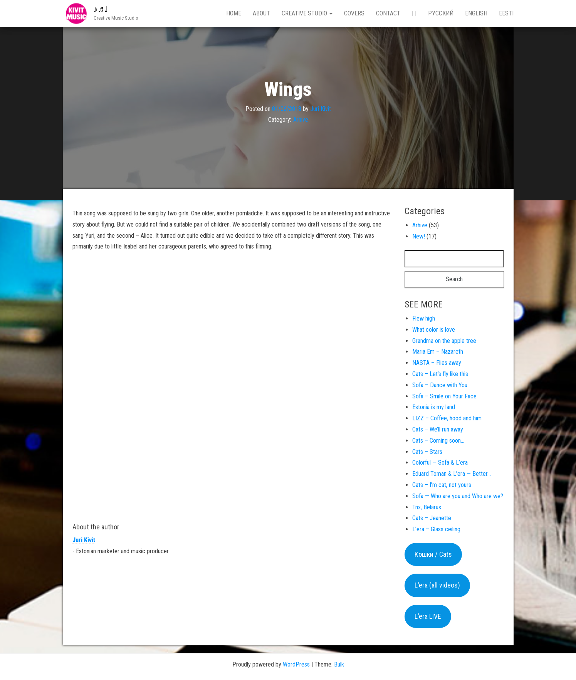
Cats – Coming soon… (438, 440)
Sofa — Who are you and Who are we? (457, 496)
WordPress (296, 664)
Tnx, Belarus (426, 507)
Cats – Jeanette (431, 518)
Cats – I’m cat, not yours (441, 485)
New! (418, 236)
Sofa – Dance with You (439, 385)
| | (414, 13)
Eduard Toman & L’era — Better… (451, 473)
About (261, 13)
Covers (354, 13)
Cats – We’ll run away (437, 429)
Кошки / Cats (433, 554)
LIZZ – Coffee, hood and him (447, 418)
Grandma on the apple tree (444, 340)
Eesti (506, 13)
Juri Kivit (320, 108)
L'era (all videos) (437, 585)
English (476, 13)
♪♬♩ (101, 9)
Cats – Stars (427, 451)
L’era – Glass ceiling (436, 529)
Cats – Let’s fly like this (440, 374)
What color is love (433, 329)
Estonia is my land (433, 407)
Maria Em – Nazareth (437, 351)
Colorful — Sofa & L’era (440, 462)
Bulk (339, 664)
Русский (440, 13)
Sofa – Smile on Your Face (444, 396)
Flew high (423, 318)
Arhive (300, 119)
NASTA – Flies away (436, 362)
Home (233, 13)
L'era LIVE (428, 616)
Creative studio (307, 13)
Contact (388, 13)
